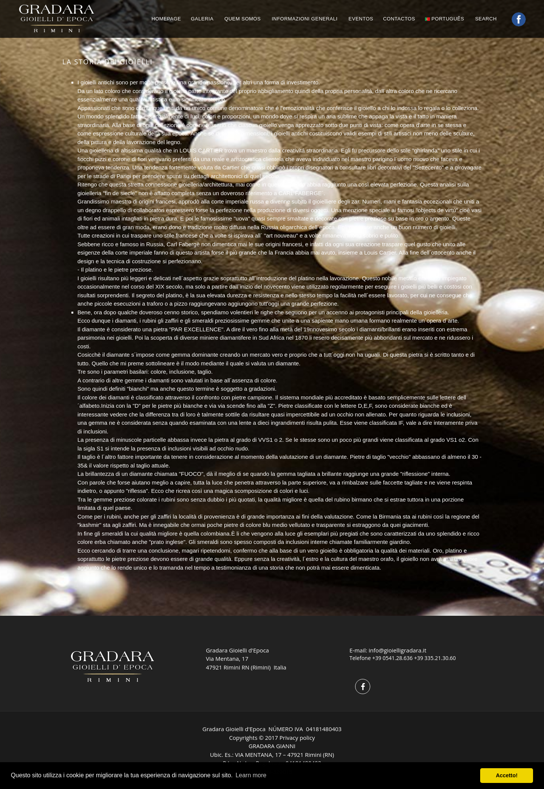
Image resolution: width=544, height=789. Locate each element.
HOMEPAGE (166, 19)
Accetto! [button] (507, 775)
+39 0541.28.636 (392, 658)
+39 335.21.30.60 (435, 658)
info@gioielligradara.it (398, 650)
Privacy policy (297, 737)
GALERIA (202, 19)
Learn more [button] (250, 775)
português (444, 19)
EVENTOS (361, 19)
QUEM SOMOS (242, 19)
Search (486, 19)
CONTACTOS (399, 19)
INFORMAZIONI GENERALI (304, 19)
